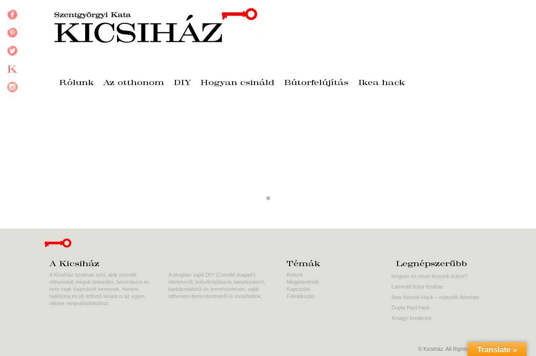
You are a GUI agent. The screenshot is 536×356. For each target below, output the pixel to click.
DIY (182, 83)
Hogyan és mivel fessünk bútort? (429, 276)
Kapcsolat (298, 289)
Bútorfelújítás (316, 83)
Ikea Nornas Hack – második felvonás (435, 297)
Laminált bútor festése (417, 286)
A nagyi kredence (411, 318)
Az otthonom (133, 83)
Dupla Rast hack (410, 307)
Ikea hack (381, 83)
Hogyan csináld (237, 83)
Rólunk (76, 83)
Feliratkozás (301, 296)
